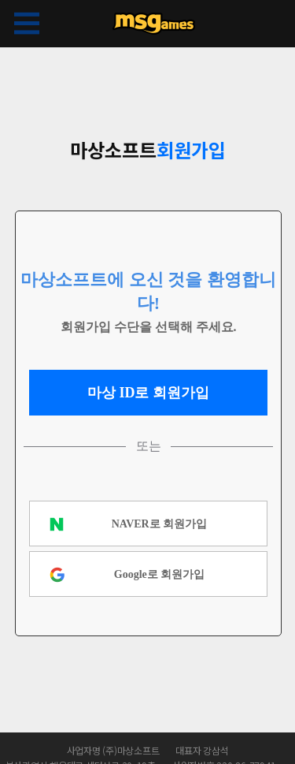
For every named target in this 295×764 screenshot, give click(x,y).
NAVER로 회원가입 (159, 524)
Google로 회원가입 (159, 574)
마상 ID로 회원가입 (148, 393)
